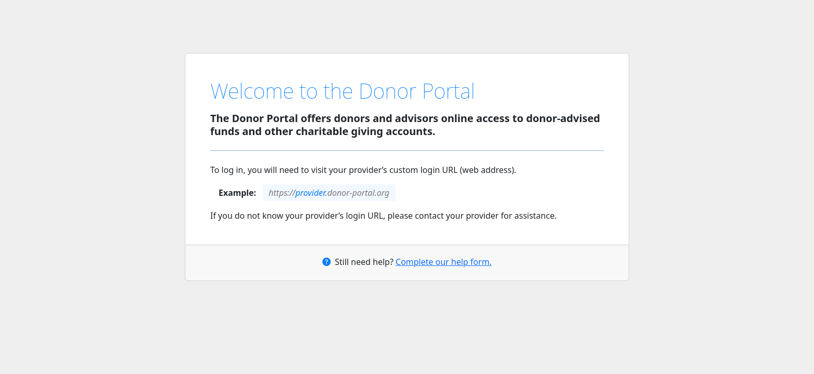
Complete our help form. (444, 262)
